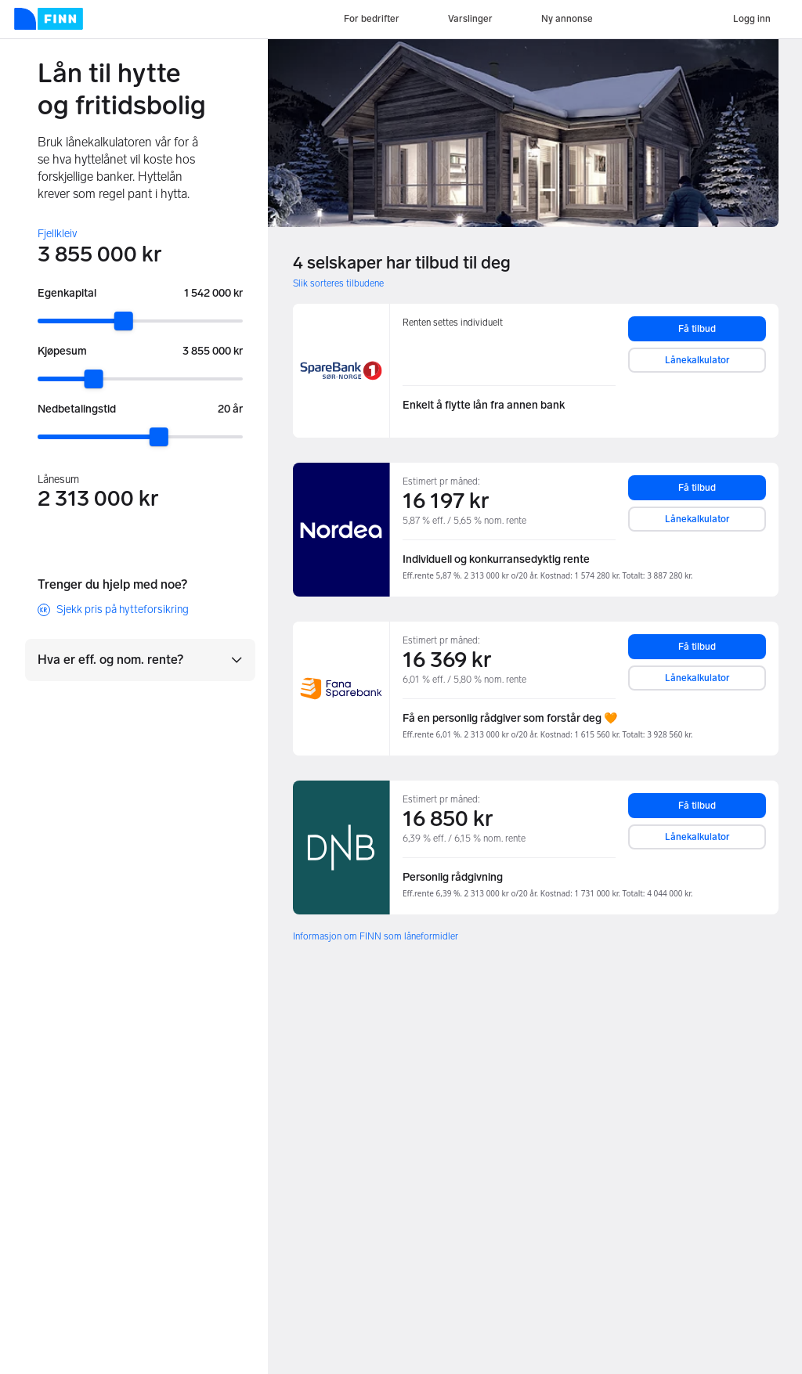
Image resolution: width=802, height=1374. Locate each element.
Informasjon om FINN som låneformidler (375, 936)
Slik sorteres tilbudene (338, 283)
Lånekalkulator (697, 360)
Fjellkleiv (57, 233)
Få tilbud (697, 328)
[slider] (123, 321)
